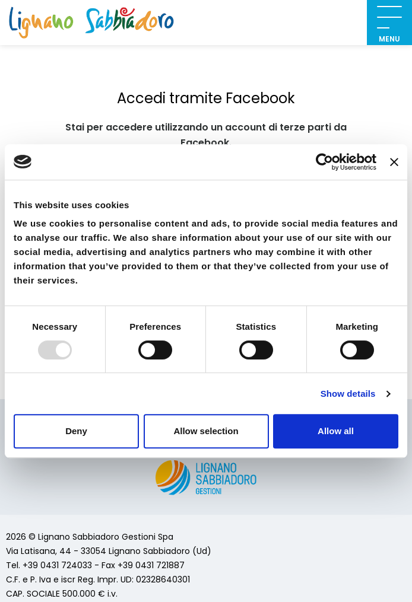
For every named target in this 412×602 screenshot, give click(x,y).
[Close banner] (394, 162)
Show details (348, 393)
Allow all (336, 431)
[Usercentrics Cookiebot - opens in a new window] (324, 162)
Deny (76, 431)
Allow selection (205, 431)
